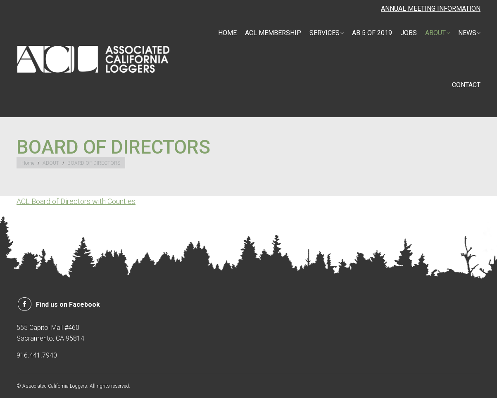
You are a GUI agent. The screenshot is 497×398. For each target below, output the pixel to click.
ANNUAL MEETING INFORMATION (430, 8)
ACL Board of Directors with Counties (76, 201)
